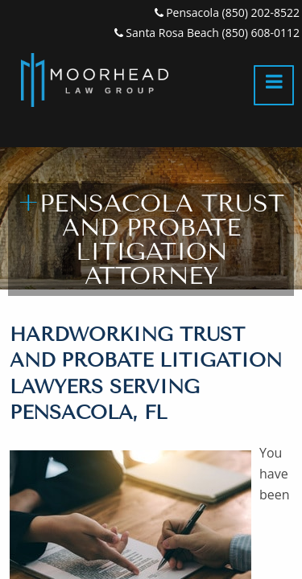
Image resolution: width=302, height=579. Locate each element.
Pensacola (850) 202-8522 (227, 12)
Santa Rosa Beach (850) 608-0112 (207, 32)
